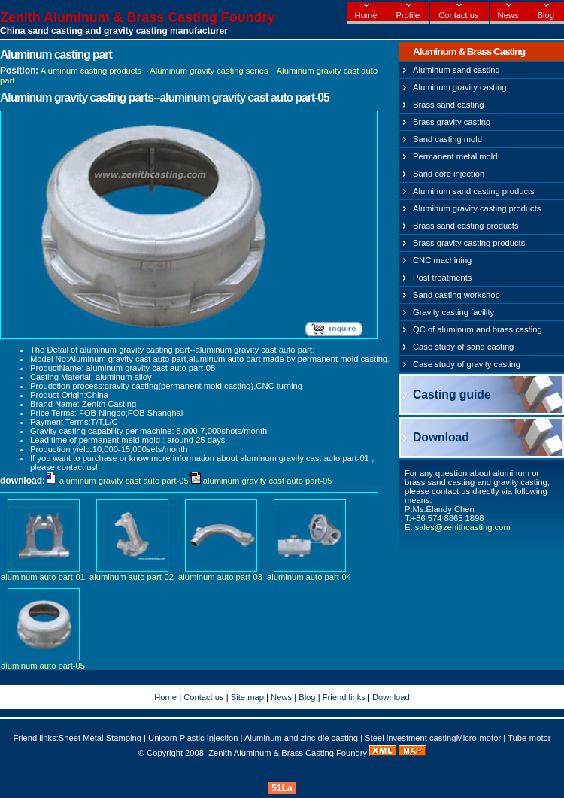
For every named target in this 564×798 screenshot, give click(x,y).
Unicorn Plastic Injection (193, 737)
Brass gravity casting (451, 121)
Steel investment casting (410, 737)
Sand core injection (448, 173)
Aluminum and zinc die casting (301, 737)
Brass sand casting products (466, 225)
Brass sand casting (448, 104)
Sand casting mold (447, 139)
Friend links (344, 697)
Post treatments (442, 277)
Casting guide (452, 394)
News (508, 15)
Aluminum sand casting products (474, 191)
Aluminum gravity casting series (209, 70)
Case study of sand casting (463, 346)
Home (366, 15)
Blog (546, 15)
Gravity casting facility (453, 312)
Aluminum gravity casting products (477, 208)
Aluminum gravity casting (459, 87)
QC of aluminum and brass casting (477, 329)
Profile (408, 15)
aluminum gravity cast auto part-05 (124, 480)
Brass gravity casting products (469, 242)
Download (441, 437)
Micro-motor (478, 737)
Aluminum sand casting (456, 69)
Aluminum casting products (91, 70)
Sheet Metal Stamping (100, 737)
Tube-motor (529, 737)
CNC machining (442, 260)
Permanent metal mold (455, 156)
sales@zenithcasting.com (463, 527)
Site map (247, 697)
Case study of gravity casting (466, 364)
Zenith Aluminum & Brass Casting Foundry (137, 17)
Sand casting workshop (456, 294)
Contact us (458, 15)
